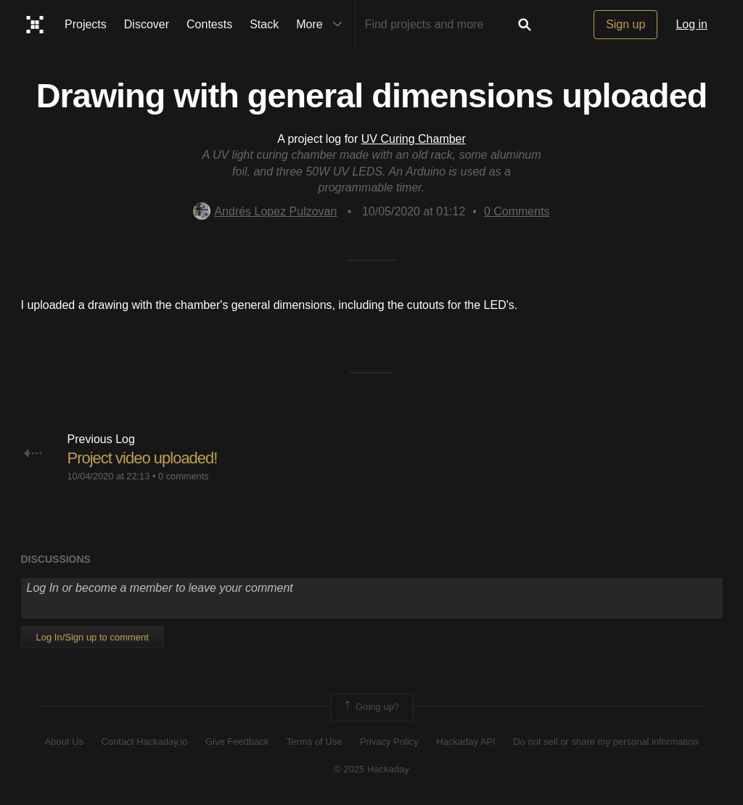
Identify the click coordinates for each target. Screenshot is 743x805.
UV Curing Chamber (413, 139)
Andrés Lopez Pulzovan (265, 211)
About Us (64, 741)
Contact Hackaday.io (145, 741)
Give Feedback (236, 741)
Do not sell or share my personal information (605, 741)
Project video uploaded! (142, 458)
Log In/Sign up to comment (92, 637)
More (322, 24)
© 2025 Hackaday (371, 769)
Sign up (625, 24)
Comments (517, 211)
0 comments (183, 476)
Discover (146, 24)
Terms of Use (314, 741)
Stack (264, 24)
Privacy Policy (389, 741)
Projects (86, 24)
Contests (209, 24)
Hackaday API (466, 741)
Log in (691, 24)
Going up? (371, 707)
